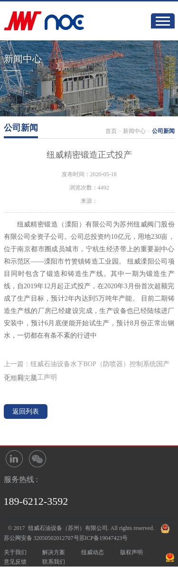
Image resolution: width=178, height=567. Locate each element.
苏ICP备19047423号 (103, 538)
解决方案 (53, 552)
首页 (111, 131)
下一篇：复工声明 (30, 377)
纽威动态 (92, 552)
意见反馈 (15, 561)
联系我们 (53, 561)
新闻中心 (134, 131)
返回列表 (25, 411)
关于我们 (15, 552)
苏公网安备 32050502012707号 (41, 538)
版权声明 (131, 552)
